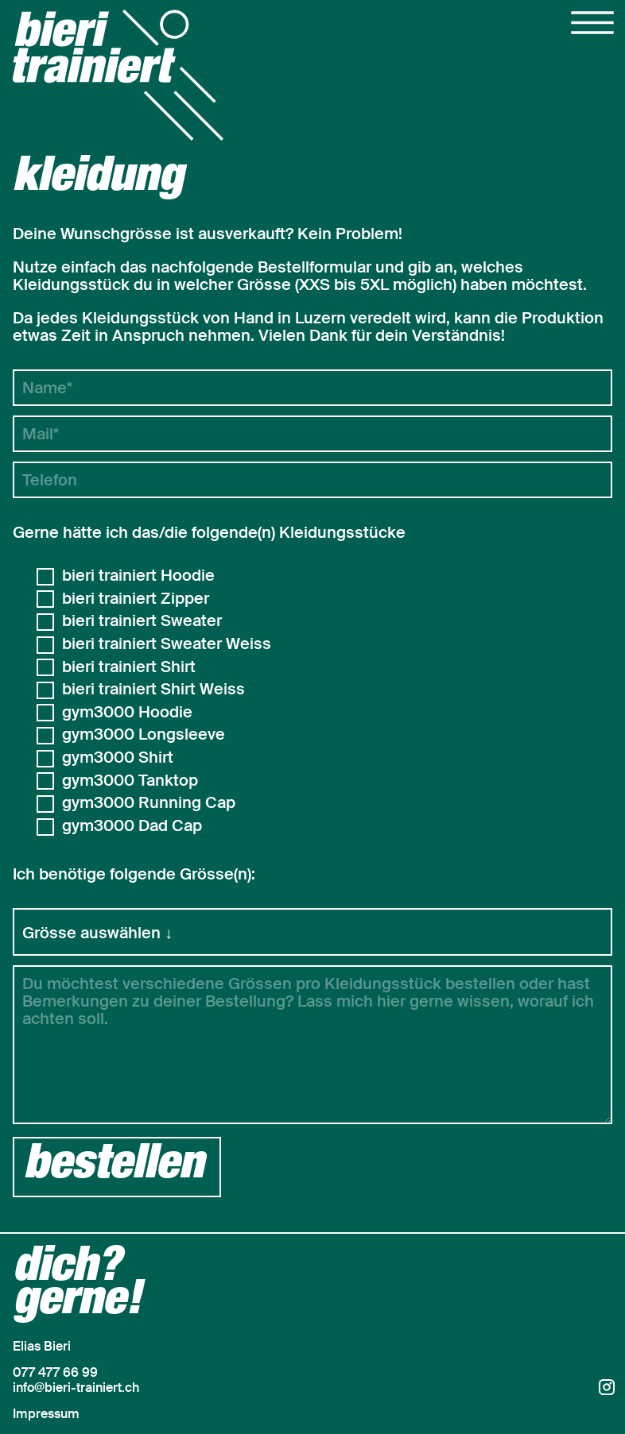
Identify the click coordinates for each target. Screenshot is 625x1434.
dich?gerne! (77, 1286)
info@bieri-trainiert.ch (76, 1387)
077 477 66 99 (55, 1372)
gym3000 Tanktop (130, 780)
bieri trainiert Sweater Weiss (166, 644)
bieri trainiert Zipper (135, 599)
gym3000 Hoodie (127, 712)
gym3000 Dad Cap (132, 826)
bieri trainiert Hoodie (138, 576)
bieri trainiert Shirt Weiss (153, 689)
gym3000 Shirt (117, 757)
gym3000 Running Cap (148, 803)
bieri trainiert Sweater (142, 621)
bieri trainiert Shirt (129, 667)
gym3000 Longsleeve (143, 734)
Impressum (46, 1413)
